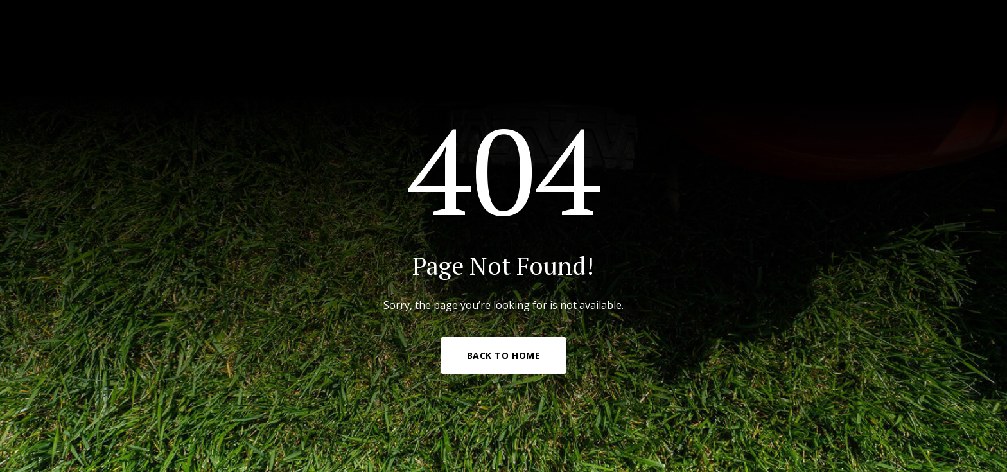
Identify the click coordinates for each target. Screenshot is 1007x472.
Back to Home (504, 355)
